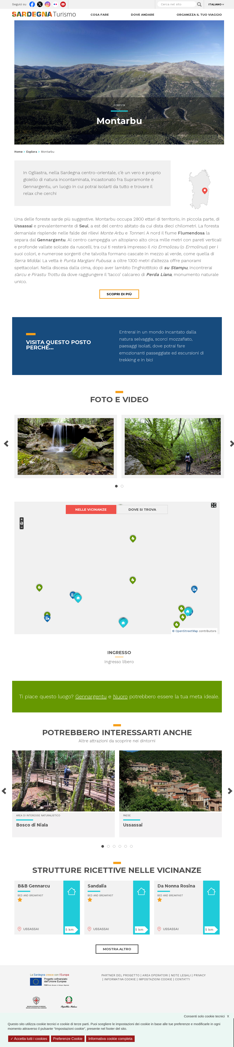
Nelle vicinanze (91, 509)
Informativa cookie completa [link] (110, 1039)
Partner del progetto (120, 975)
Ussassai (133, 825)
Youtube (63, 3)
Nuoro (120, 696)
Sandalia (97, 886)
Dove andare (142, 14)
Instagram (47, 3)
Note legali (181, 975)
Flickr (55, 3)
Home (18, 151)
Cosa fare (100, 14)
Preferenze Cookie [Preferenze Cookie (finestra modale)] (68, 1039)
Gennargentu (91, 696)
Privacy (200, 975)
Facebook (32, 3)
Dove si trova (142, 509)
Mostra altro (117, 949)
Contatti (182, 979)
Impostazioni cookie (155, 979)
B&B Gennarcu (34, 886)
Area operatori (155, 975)
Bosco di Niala (32, 825)
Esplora (31, 151)
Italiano (214, 4)
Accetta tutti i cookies (28, 1039)
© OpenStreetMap (185, 631)
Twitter (40, 3)
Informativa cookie (120, 979)
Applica (199, 4)
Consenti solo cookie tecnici (209, 1016)
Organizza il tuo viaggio (199, 14)
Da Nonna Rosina (176, 886)
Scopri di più (119, 294)
